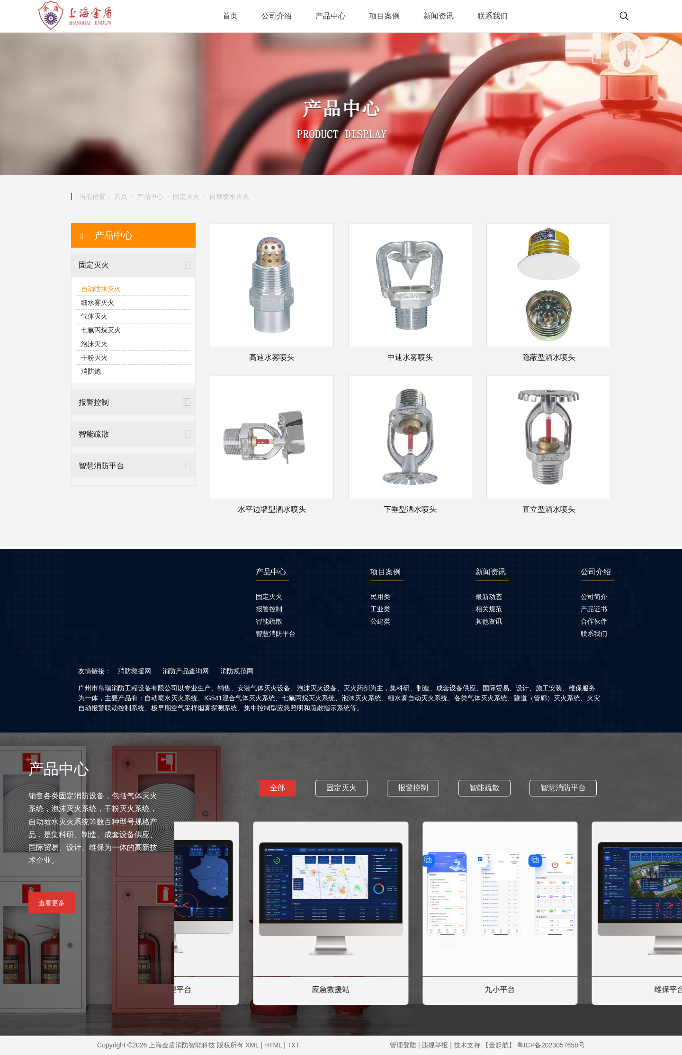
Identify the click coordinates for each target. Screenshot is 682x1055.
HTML (273, 1045)
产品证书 (594, 609)
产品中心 (150, 196)
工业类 (380, 609)
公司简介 (594, 596)
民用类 (380, 596)
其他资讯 (489, 621)
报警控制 (94, 402)
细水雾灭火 (97, 302)
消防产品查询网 (185, 671)
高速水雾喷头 (272, 357)
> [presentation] (669, 905)
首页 (120, 196)
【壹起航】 (498, 1045)
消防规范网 (236, 671)
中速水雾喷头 (410, 357)
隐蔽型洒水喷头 (548, 357)
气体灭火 (94, 316)
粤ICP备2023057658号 (551, 1045)
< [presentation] (185, 905)
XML (252, 1045)
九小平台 (597, 989)
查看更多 (51, 903)
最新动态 (489, 596)
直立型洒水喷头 (548, 509)
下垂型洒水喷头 (410, 509)
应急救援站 (428, 989)
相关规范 (489, 609)
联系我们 (594, 633)
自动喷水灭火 (229, 196)
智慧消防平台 (101, 466)
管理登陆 (403, 1045)
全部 (277, 788)
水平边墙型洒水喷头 (272, 509)
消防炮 (91, 371)
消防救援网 (134, 671)
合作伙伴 (594, 621)
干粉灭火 (94, 357)
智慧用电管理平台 (258, 989)
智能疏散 (94, 434)
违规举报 (435, 1045)
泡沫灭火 (94, 344)
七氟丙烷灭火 (101, 330)
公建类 (380, 621)
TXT (293, 1045)
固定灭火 (186, 196)
